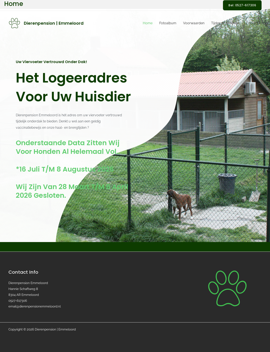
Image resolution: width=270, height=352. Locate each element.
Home (148, 23)
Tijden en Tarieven (225, 23)
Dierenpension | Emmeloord (54, 23)
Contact (252, 23)
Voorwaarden (193, 23)
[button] (242, 5)
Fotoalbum (167, 23)
